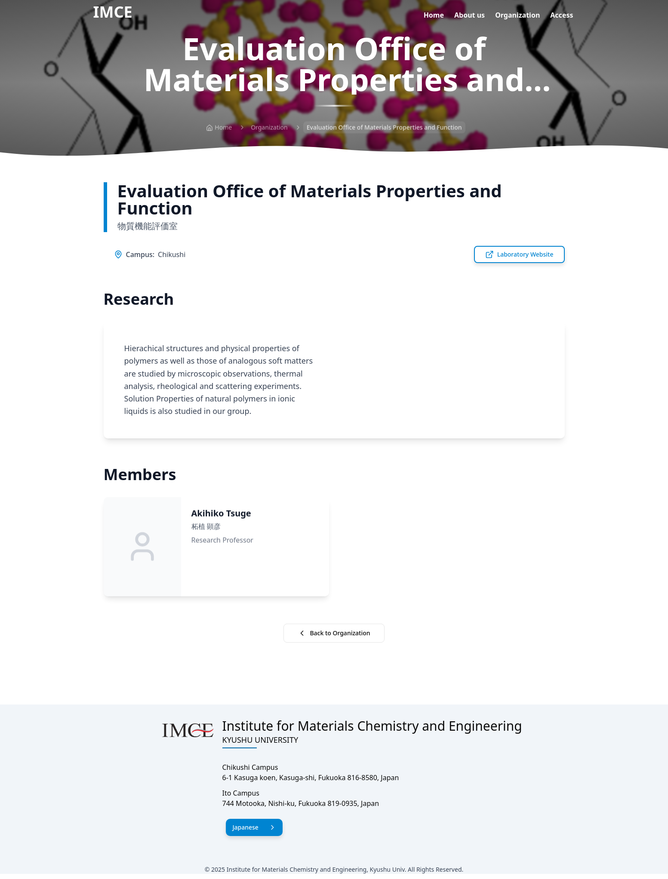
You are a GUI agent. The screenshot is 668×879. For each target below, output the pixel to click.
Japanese (254, 827)
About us (469, 15)
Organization (517, 15)
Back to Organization (334, 633)
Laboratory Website (519, 254)
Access (561, 15)
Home (434, 15)
